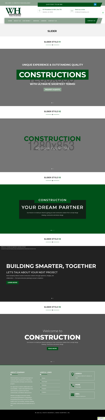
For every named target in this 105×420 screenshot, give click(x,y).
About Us (17, 21)
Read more (52, 348)
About (43, 378)
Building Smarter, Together (51, 266)
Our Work (26, 21)
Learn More (12, 282)
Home (10, 21)
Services (36, 21)
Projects (44, 388)
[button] (101, 418)
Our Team (44, 381)
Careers (43, 21)
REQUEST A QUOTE (52, 89)
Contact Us (52, 21)
